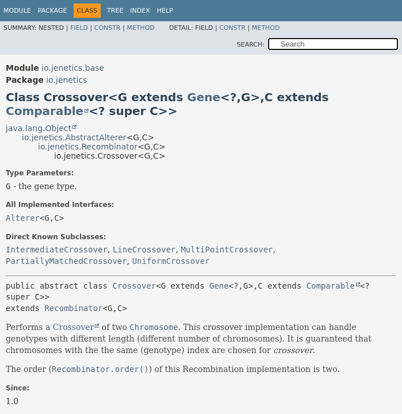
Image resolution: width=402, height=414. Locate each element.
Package (52, 10)
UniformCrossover (171, 261)
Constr (107, 28)
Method (141, 28)
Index (140, 10)
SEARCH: (251, 44)
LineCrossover (144, 249)
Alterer (23, 218)
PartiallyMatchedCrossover (66, 261)
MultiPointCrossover (227, 249)
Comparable (44, 111)
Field (79, 28)
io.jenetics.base (72, 67)
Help (165, 10)
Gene (203, 97)
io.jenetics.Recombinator (87, 146)
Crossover (134, 285)
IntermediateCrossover (57, 249)
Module (17, 10)
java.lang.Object (38, 128)
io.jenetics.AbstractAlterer (74, 137)
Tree (115, 10)
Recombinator (73, 308)
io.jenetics (66, 80)
